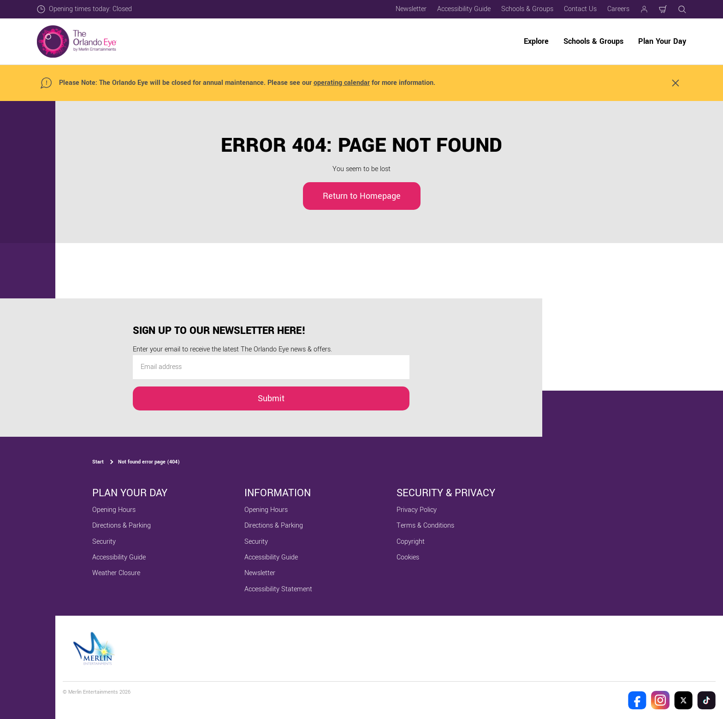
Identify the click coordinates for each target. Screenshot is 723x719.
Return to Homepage (362, 196)
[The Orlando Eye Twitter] (683, 700)
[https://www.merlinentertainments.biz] (95, 648)
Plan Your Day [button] (662, 41)
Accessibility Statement (278, 589)
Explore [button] (536, 41)
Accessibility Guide (464, 9)
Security (104, 542)
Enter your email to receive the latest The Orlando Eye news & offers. (232, 349)
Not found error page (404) (149, 461)
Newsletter (411, 9)
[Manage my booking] (644, 9)
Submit (271, 398)
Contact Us (580, 9)
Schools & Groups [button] (593, 41)
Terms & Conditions (425, 525)
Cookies (408, 557)
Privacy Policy (417, 510)
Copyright (411, 542)
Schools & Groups (527, 9)
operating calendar (342, 83)
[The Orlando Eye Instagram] (660, 700)
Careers (618, 9)
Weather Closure (116, 573)
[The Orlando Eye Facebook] (637, 700)
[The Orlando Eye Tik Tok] (706, 700)
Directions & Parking (121, 525)
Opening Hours (114, 510)
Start (98, 461)
